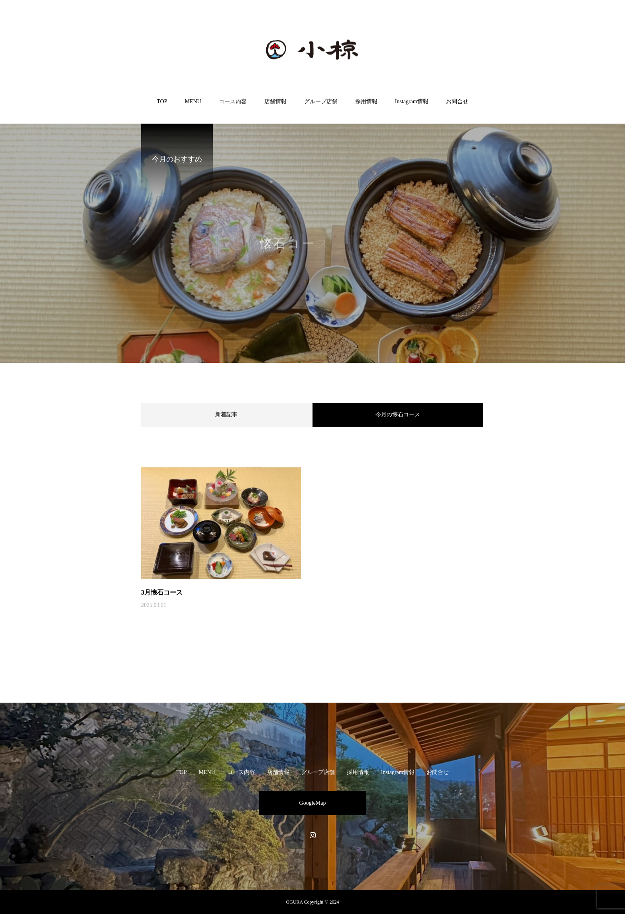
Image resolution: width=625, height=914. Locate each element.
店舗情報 (275, 101)
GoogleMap (312, 803)
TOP (162, 101)
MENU (193, 101)
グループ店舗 (321, 101)
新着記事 (226, 415)
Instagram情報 (411, 101)
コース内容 (233, 101)
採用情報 (366, 101)
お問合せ (457, 101)
